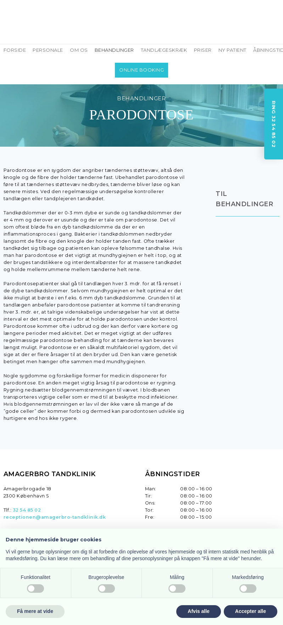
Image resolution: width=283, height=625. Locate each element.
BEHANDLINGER (114, 50)
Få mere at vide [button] (35, 611)
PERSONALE (48, 50)
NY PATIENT (232, 50)
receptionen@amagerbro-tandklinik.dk (55, 517)
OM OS (79, 50)
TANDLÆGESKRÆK (164, 50)
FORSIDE (15, 50)
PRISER (203, 50)
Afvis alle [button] (198, 611)
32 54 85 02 (27, 510)
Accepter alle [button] (250, 611)
